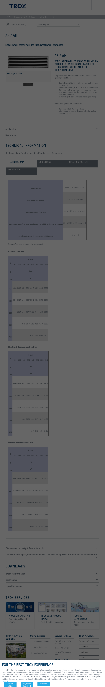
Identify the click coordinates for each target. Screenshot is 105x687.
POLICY (5, 681)
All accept (43, 684)
